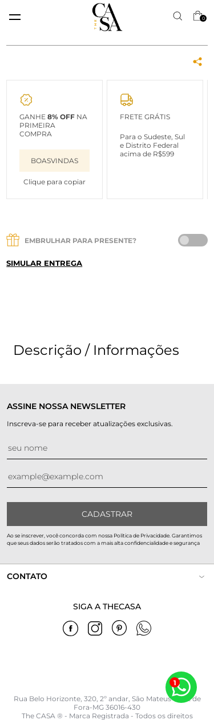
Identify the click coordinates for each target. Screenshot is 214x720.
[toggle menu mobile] (15, 17)
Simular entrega (44, 263)
